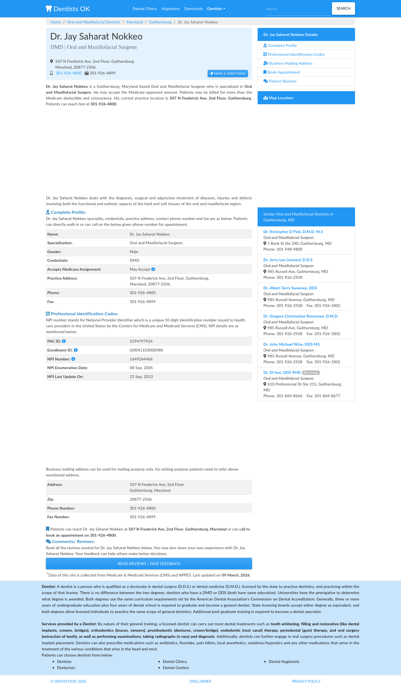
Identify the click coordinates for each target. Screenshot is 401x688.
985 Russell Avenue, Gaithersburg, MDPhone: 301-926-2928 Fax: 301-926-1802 (301, 296)
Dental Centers (176, 667)
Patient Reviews (280, 81)
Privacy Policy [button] (306, 681)
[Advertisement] (149, 147)
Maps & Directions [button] (228, 73)
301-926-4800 (68, 73)
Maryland (134, 22)
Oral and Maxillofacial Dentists (93, 22)
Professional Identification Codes (294, 54)
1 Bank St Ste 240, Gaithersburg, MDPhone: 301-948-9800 (297, 240)
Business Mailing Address (288, 63)
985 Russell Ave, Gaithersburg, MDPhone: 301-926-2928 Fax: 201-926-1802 (301, 325)
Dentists (64, 661)
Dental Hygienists (284, 661)
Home (55, 22)
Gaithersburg (160, 22)
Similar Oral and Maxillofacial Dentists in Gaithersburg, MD (298, 217)
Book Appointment (281, 72)
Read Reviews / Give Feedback (149, 563)
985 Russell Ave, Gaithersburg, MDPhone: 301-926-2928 (295, 268)
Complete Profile (280, 45)
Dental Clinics (175, 661)
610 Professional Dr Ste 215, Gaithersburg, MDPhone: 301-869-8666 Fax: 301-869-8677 (302, 384)
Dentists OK (68, 8)
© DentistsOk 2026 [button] (68, 681)
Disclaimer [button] (200, 681)
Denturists (66, 667)
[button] (216, 9)
